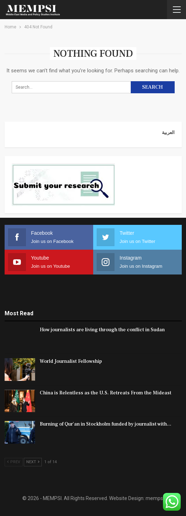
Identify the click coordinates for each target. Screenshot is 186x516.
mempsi (155, 498)
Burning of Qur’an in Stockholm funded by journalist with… (105, 424)
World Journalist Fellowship (71, 361)
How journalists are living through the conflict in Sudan (102, 330)
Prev (13, 462)
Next (32, 462)
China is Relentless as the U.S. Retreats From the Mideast (105, 393)
